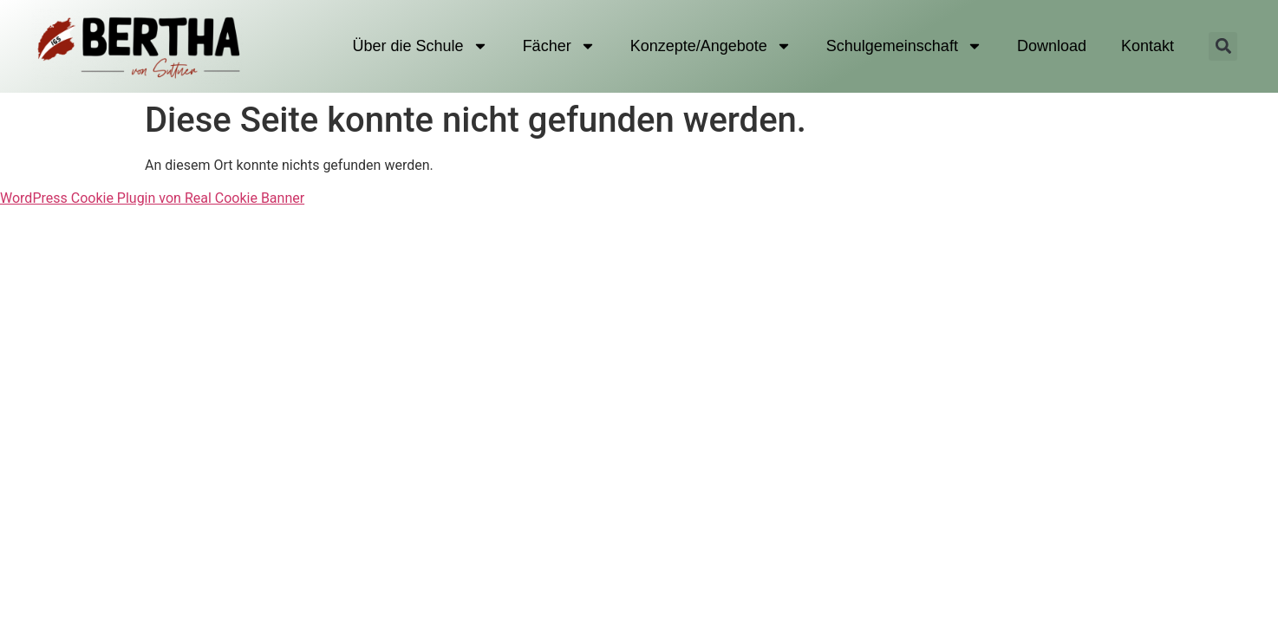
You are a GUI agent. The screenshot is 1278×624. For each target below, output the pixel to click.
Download (1051, 46)
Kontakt (1147, 46)
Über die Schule (420, 45)
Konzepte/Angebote (711, 45)
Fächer (559, 45)
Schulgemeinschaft (904, 45)
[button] (1223, 46)
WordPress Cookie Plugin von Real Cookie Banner (152, 198)
